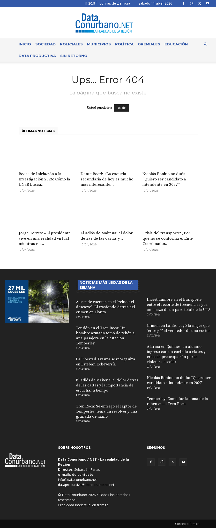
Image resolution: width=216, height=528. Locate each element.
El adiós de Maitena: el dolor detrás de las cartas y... (107, 235)
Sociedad (45, 44)
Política (124, 44)
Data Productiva (37, 55)
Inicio (25, 44)
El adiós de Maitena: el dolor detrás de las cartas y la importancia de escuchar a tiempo (107, 385)
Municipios (99, 44)
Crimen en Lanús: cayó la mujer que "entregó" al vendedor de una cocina (179, 328)
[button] (205, 44)
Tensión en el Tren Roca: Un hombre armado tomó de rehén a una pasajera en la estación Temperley (105, 336)
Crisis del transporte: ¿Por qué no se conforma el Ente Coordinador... (167, 238)
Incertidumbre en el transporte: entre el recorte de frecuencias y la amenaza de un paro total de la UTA (179, 304)
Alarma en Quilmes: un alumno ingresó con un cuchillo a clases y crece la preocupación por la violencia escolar (176, 354)
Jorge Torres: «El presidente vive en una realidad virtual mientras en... (45, 238)
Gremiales (149, 44)
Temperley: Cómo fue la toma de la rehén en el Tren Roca (177, 401)
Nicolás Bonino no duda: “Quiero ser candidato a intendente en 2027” (164, 179)
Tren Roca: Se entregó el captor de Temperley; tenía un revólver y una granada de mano (106, 411)
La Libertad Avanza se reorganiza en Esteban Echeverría (105, 362)
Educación (176, 44)
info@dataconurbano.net (77, 479)
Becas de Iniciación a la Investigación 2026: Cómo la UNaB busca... (44, 179)
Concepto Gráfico (187, 524)
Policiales (71, 44)
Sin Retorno (73, 55)
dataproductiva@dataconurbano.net (86, 484)
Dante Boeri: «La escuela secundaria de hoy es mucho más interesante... (107, 179)
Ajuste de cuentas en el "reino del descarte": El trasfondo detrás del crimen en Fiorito (105, 307)
